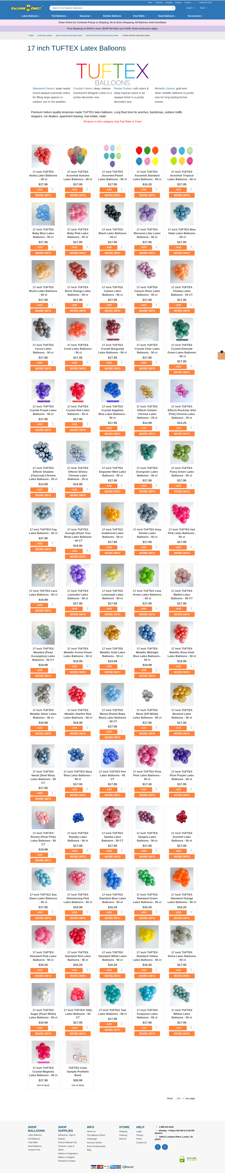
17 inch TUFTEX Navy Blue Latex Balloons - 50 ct (78, 775)
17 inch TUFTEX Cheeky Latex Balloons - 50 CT (182, 291)
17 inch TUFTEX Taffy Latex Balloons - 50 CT (78, 1014)
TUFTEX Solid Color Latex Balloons (102, 35)
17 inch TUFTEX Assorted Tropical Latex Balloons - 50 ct (182, 175)
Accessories (194, 16)
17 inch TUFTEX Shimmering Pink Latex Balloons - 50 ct (78, 898)
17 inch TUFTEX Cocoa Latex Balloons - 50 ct (43, 348)
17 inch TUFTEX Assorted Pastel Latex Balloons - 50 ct (112, 175)
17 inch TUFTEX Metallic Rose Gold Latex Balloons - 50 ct (182, 652)
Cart (204, 8)
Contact (187, 2)
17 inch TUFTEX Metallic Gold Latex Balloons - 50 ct (112, 652)
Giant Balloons (166, 16)
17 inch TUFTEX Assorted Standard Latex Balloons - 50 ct (147, 175)
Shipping (168, 2)
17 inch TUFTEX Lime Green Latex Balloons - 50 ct (147, 594)
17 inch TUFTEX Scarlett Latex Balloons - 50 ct (181, 837)
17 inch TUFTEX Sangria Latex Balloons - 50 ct (147, 837)
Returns (178, 2)
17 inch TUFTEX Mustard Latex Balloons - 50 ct (181, 714)
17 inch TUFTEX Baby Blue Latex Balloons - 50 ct (43, 233)
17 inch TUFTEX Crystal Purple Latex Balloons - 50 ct (43, 410)
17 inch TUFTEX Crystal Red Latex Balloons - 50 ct (78, 410)
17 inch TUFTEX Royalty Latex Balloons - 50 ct (77, 837)
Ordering (158, 2)
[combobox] (112, 8)
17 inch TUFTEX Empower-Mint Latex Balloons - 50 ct (112, 471)
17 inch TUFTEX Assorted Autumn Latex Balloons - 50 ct (78, 175)
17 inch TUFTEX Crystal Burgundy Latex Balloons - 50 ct (112, 348)
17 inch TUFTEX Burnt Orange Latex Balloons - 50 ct (78, 291)
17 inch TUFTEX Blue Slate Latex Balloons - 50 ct (182, 233)
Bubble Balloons (112, 16)
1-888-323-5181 (205, 2)
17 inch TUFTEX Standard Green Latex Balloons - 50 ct (147, 898)
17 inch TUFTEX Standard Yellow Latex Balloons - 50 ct (147, 956)
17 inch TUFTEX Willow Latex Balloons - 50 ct (181, 1014)
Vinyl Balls (139, 16)
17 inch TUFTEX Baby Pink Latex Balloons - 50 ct (78, 233)
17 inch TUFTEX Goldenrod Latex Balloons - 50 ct (112, 533)
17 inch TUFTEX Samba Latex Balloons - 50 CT (112, 837)
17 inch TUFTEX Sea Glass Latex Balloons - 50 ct (43, 898)
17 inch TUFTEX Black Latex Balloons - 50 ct (112, 233)
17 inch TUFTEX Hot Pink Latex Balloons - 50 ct (182, 533)
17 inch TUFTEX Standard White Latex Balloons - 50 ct (112, 956)
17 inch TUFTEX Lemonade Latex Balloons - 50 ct (112, 594)
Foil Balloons (59, 16)
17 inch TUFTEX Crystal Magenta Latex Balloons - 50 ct (43, 1071)
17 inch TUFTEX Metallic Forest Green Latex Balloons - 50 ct (78, 652)
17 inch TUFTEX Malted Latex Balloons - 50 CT (182, 594)
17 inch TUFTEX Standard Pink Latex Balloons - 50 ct (43, 956)
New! (150, 2)
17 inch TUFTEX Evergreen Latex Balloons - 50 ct (147, 471)
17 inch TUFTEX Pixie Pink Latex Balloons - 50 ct (147, 775)
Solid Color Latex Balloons (69, 35)
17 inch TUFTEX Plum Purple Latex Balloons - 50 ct (182, 775)
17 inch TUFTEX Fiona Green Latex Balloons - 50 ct (182, 471)
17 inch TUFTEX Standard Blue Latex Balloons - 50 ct (112, 898)
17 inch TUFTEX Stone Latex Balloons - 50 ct (182, 956)
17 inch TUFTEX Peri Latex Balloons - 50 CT (112, 775)
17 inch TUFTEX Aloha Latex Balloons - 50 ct (43, 175)
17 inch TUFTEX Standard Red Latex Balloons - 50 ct (78, 956)
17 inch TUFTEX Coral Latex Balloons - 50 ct (78, 348)
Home (31, 35)
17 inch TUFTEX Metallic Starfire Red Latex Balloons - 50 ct (78, 714)
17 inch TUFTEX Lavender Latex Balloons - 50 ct (77, 594)
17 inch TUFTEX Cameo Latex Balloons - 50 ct (112, 291)
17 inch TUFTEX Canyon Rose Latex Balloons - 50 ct (147, 291)
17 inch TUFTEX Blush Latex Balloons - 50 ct (43, 291)
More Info (43, 195)
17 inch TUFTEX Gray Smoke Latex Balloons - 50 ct (147, 533)
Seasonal (85, 16)
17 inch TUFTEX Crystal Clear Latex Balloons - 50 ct (147, 348)
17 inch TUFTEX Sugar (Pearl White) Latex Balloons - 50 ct (43, 1014)
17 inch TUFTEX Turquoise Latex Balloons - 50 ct (147, 1014)
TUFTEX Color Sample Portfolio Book (78, 1071)
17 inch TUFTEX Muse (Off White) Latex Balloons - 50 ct (147, 714)
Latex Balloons (30, 16)
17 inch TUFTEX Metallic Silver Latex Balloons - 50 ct (43, 714)
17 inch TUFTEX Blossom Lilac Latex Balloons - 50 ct (147, 233)
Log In (191, 8)
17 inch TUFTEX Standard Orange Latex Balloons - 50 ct (182, 898)
